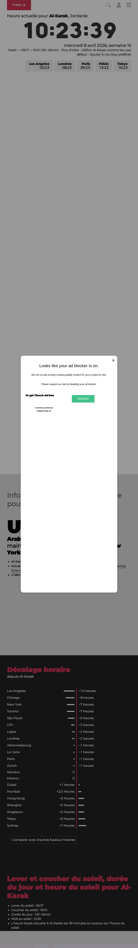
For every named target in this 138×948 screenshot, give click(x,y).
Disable (83, 398)
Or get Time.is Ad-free (40, 395)
